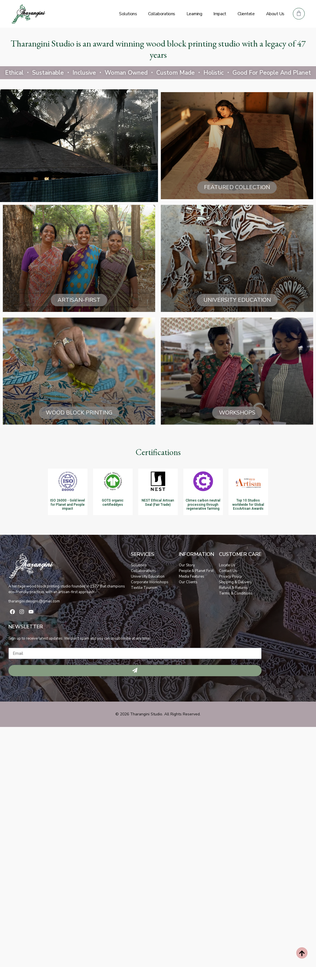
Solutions (128, 14)
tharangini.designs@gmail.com (34, 601)
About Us (275, 14)
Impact (219, 14)
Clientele (246, 14)
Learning (194, 14)
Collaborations (161, 14)
